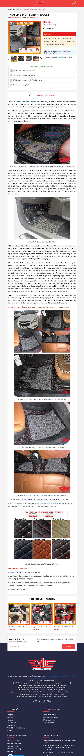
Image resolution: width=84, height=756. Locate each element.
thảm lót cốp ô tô (36, 678)
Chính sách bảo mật (13, 751)
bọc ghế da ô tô (61, 676)
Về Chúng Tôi (11, 725)
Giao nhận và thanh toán (50, 717)
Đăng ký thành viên (49, 722)
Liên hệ (9, 730)
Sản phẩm (10, 720)
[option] (24, 37)
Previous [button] (8, 58)
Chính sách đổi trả (13, 746)
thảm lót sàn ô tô (50, 676)
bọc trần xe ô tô (71, 676)
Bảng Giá (10, 717)
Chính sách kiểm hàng (14, 749)
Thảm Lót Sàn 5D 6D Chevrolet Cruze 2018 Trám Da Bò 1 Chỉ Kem (44, 499)
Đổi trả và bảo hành (49, 720)
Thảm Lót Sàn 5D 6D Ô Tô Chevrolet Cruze (24, 102)
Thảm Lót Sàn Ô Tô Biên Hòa (16, 728)
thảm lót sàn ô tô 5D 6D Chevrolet (52, 503)
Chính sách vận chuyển (14, 743)
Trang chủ (10, 714)
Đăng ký (68, 646)
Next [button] (41, 58)
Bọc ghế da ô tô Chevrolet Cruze (41, 627)
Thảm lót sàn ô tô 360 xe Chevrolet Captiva (21, 627)
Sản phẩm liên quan (42, 599)
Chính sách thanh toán (14, 741)
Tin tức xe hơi (11, 722)
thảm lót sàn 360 (47, 678)
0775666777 (60, 57)
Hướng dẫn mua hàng (49, 714)
